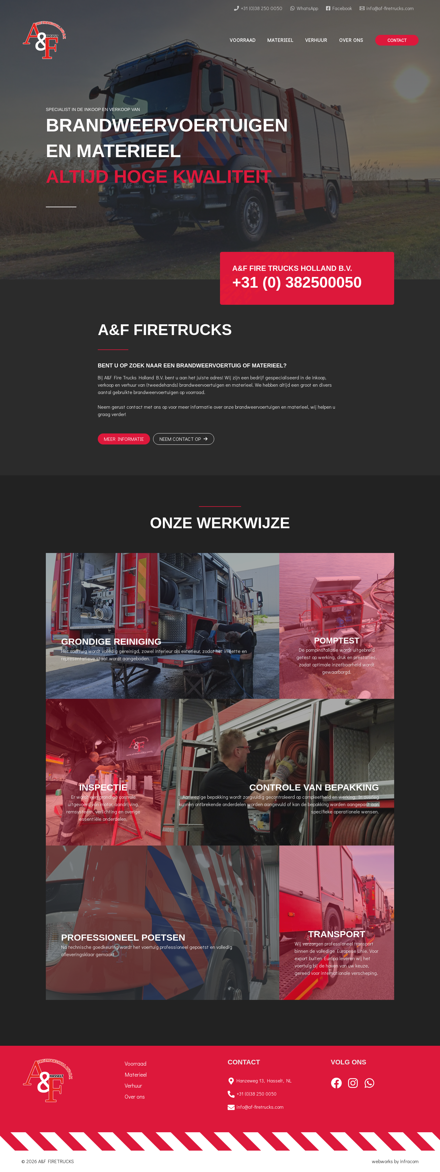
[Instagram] (352, 1083)
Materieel (136, 1074)
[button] (397, 40)
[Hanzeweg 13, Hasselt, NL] (272, 1081)
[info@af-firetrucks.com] (387, 8)
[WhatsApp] (304, 8)
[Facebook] (339, 8)
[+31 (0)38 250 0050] (258, 8)
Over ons (135, 1096)
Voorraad (135, 1063)
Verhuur (133, 1085)
